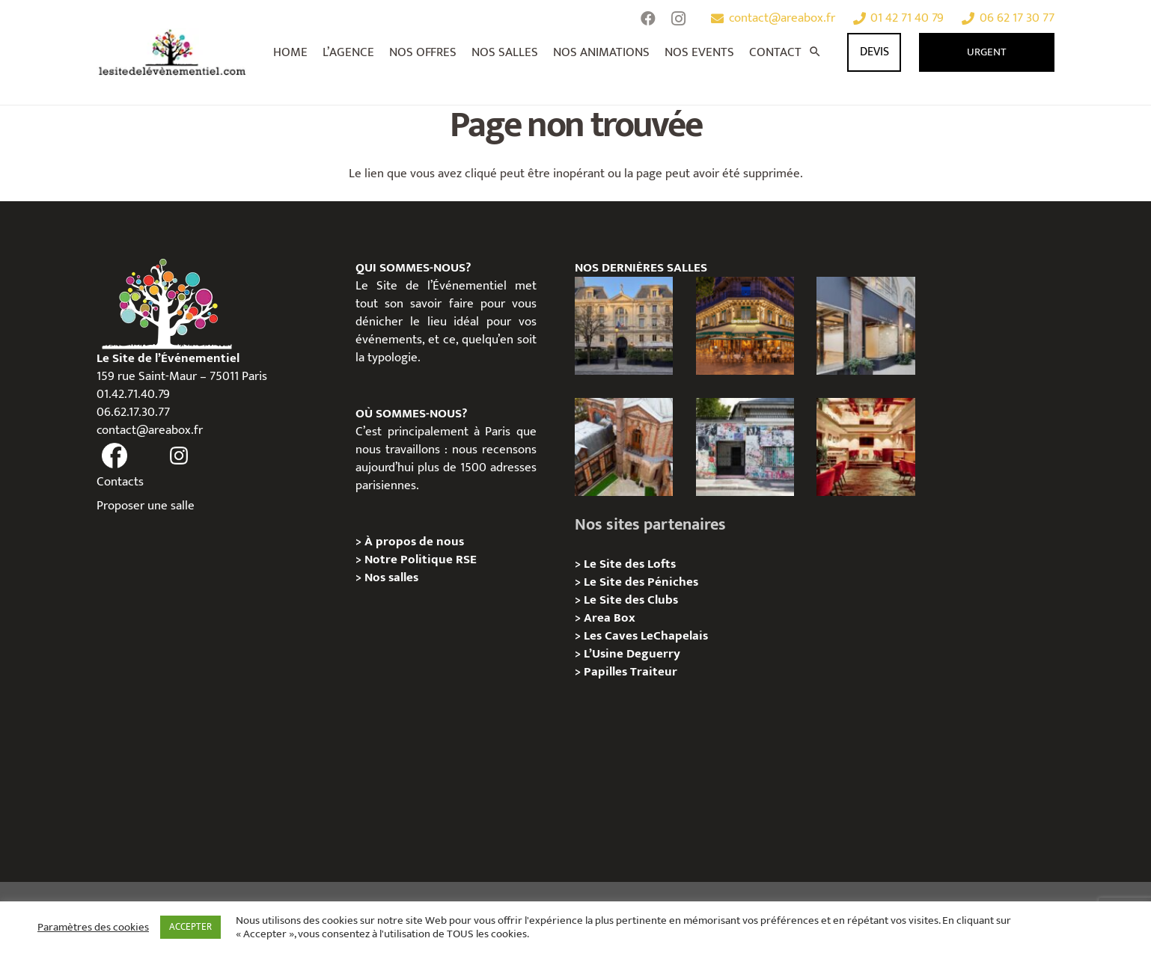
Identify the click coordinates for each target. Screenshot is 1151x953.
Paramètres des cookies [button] (93, 927)
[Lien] (172, 52)
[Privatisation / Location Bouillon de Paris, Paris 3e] (865, 447)
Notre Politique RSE (420, 559)
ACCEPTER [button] (190, 927)
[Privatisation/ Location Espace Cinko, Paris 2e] (865, 326)
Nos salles (391, 577)
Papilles (607, 671)
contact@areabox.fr (150, 430)
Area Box (609, 617)
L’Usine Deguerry (632, 653)
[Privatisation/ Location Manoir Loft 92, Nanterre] (624, 447)
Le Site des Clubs (631, 599)
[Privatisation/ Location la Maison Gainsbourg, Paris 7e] (745, 447)
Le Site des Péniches (641, 582)
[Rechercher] (815, 52)
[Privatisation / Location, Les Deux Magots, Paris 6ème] (745, 326)
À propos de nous (414, 541)
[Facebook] (648, 19)
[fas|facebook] (114, 456)
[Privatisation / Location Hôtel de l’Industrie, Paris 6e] (624, 326)
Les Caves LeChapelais (646, 635)
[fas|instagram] (180, 456)
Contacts (120, 481)
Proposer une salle (146, 505)
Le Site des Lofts (630, 564)
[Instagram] (678, 19)
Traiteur (653, 671)
